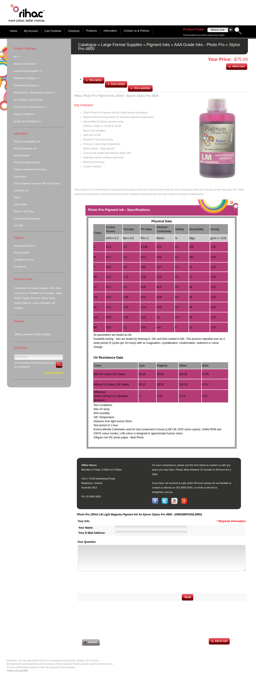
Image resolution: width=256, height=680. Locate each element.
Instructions (20, 176)
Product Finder (194, 29)
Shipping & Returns (24, 245)
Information (110, 30)
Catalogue (87, 44)
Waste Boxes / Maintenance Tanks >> (34, 92)
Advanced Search (53, 372)
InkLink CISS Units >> (26, 63)
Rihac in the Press (24, 211)
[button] (236, 66)
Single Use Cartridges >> (27, 121)
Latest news (20, 204)
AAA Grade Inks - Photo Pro (199, 44)
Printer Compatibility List (27, 141)
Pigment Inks (158, 44)
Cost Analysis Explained (27, 218)
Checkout (74, 31)
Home (13, 31)
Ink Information (22, 155)
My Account (31, 31)
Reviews (19, 321)
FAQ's (17, 197)
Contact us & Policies (136, 30)
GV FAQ (18, 225)
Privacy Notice (22, 252)
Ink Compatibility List (25, 148)
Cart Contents (53, 31)
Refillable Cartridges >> (27, 78)
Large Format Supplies (121, 44)
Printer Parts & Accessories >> (30, 107)
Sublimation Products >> (27, 85)
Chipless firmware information (30, 169)
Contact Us (20, 266)
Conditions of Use (23, 259)
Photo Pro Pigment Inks (27, 162)
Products (91, 30)
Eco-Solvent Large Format (28, 99)
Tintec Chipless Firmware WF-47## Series (37, 183)
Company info (21, 190)
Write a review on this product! (33, 334)
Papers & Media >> (24, 114)
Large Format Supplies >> (28, 71)
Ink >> (17, 56)
